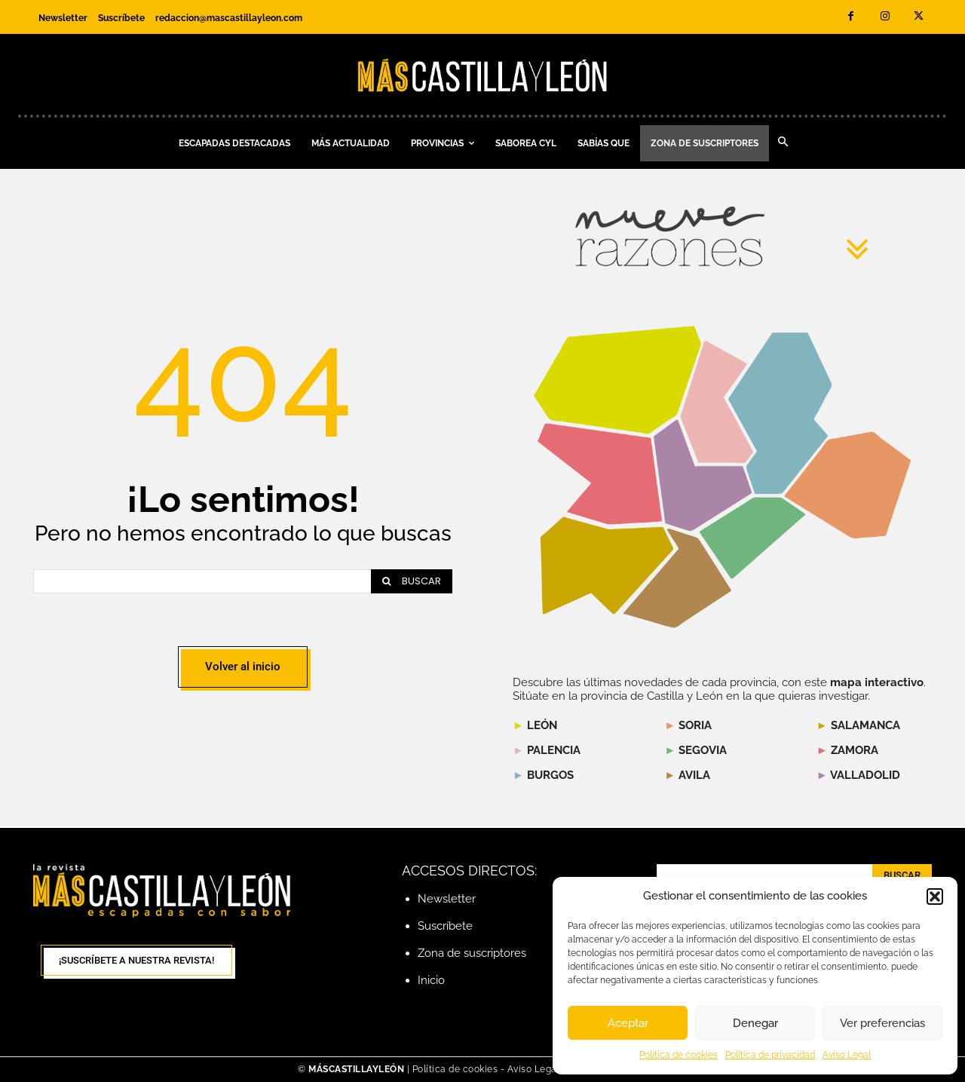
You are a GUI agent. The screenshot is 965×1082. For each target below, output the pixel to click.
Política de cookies (678, 1055)
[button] (934, 896)
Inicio (431, 980)
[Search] (411, 581)
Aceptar (628, 1023)
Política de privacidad (770, 1055)
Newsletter (447, 899)
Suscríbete (445, 926)
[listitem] (600, 473)
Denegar (755, 1023)
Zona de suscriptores (472, 953)
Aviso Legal (847, 1055)
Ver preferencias (882, 1023)
